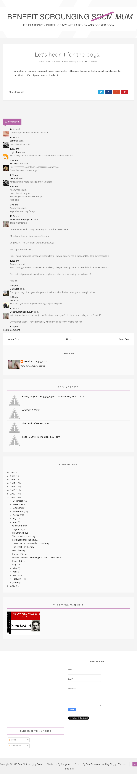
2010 (13, 490)
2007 (13, 585)
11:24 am (14, 216)
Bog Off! (16, 564)
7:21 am (14, 175)
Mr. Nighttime (16, 163)
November (18, 504)
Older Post (124, 339)
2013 (13, 479)
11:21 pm (14, 137)
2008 (13, 497)
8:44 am (14, 186)
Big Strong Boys (20, 532)
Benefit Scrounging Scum (30, 764)
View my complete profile (33, 365)
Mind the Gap (18, 550)
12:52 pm (14, 308)
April (15, 571)
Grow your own (19, 525)
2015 (13, 472)
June (15, 522)
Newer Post (13, 339)
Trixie (12, 129)
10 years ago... (19, 529)
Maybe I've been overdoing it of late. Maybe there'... (37, 557)
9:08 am (14, 204)
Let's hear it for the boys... (25, 539)
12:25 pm (14, 260)
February (17, 578)
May (15, 568)
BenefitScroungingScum (21, 219)
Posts (12, 740)
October (17, 507)
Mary (12, 300)
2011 (13, 486)
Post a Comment (11, 329)
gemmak (14, 140)
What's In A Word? (31, 409)
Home (69, 339)
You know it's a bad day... (24, 536)
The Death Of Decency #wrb (36, 423)
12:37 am (14, 148)
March (16, 575)
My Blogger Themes (116, 764)
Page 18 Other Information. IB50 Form (41, 436)
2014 (13, 476)
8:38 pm (14, 297)
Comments (15, 745)
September (18, 511)
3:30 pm (14, 326)
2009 (13, 493)
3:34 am (14, 160)
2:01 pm (14, 285)
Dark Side (14, 288)
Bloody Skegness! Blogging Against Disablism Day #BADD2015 (53, 396)
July (15, 518)
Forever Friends (19, 554)
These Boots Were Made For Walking (30, 543)
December (18, 500)
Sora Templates (94, 764)
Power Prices (18, 561)
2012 (13, 483)
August (16, 514)
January (17, 582)
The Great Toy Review (23, 546)
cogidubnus (15, 152)
